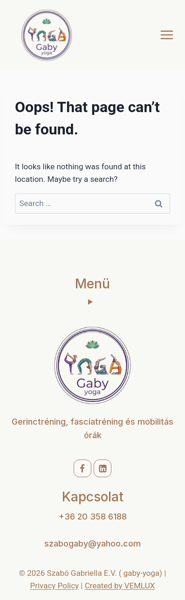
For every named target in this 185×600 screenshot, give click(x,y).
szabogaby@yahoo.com (92, 543)
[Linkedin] (102, 468)
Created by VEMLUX (120, 585)
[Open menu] (166, 35)
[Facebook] (82, 468)
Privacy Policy (54, 585)
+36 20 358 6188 (93, 516)
